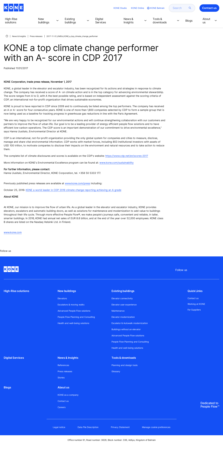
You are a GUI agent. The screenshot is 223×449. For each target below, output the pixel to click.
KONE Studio (120, 8)
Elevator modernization (123, 317)
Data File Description (88, 427)
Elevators (62, 298)
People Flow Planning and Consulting (76, 317)
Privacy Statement (120, 427)
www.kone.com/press (77, 183)
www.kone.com (13, 232)
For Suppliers (194, 309)
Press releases (36, 36)
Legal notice (59, 427)
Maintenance (118, 310)
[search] (180, 8)
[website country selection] (155, 8)
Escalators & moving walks (71, 304)
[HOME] (7, 36)
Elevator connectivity (122, 298)
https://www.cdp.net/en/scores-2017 (126, 155)
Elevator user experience (124, 304)
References (63, 365)
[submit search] (190, 8)
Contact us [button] (209, 8)
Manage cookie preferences (156, 427)
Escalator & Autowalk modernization (130, 323)
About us (63, 387)
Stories (61, 377)
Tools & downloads (124, 357)
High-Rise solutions (16, 291)
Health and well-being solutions (73, 323)
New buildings (67, 291)
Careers (62, 407)
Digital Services (14, 357)
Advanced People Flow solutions (74, 310)
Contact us (63, 401)
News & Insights (19, 36)
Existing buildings (123, 291)
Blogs (7, 387)
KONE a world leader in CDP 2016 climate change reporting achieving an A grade (73, 190)
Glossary (116, 371)
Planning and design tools (125, 365)
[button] (19, 20)
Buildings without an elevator (126, 329)
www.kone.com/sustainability (116, 162)
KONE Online (137, 8)
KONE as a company (68, 395)
